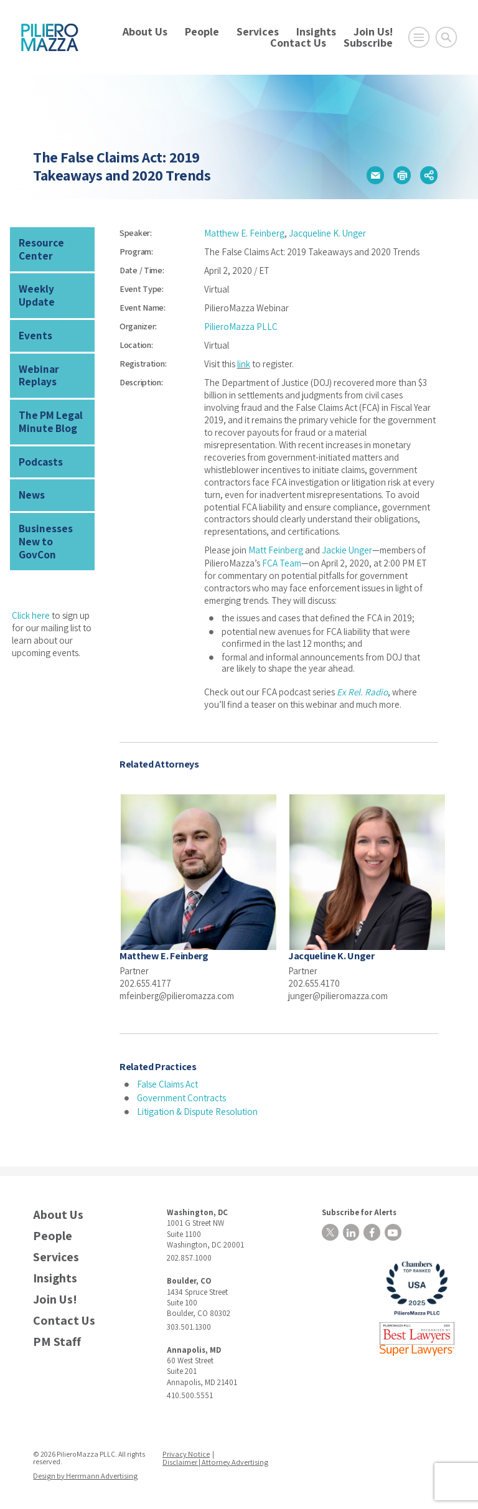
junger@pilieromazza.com (339, 994)
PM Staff (57, 1340)
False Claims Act (168, 1083)
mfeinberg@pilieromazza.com (178, 994)
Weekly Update (52, 286)
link (243, 364)
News (31, 473)
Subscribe (368, 42)
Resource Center (40, 248)
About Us (145, 31)
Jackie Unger (347, 550)
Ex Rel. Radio (362, 691)
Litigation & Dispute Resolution (197, 1110)
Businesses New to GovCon (53, 511)
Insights (316, 31)
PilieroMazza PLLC (241, 326)
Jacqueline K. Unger (327, 233)
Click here (31, 578)
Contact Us (298, 42)
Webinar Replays (37, 358)
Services (258, 31)
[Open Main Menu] (418, 37)
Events (34, 319)
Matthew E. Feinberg (244, 233)
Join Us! (373, 31)
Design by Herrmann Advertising (84, 1473)
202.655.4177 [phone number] (145, 982)
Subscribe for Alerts (356, 1210)
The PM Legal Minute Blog (48, 402)
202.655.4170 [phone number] (314, 982)
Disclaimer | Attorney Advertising (215, 1460)
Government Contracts (181, 1096)
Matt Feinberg (275, 550)
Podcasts (40, 441)
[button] (375, 175)
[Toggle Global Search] (446, 37)
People (202, 31)
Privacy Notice (187, 1452)
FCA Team (281, 562)
